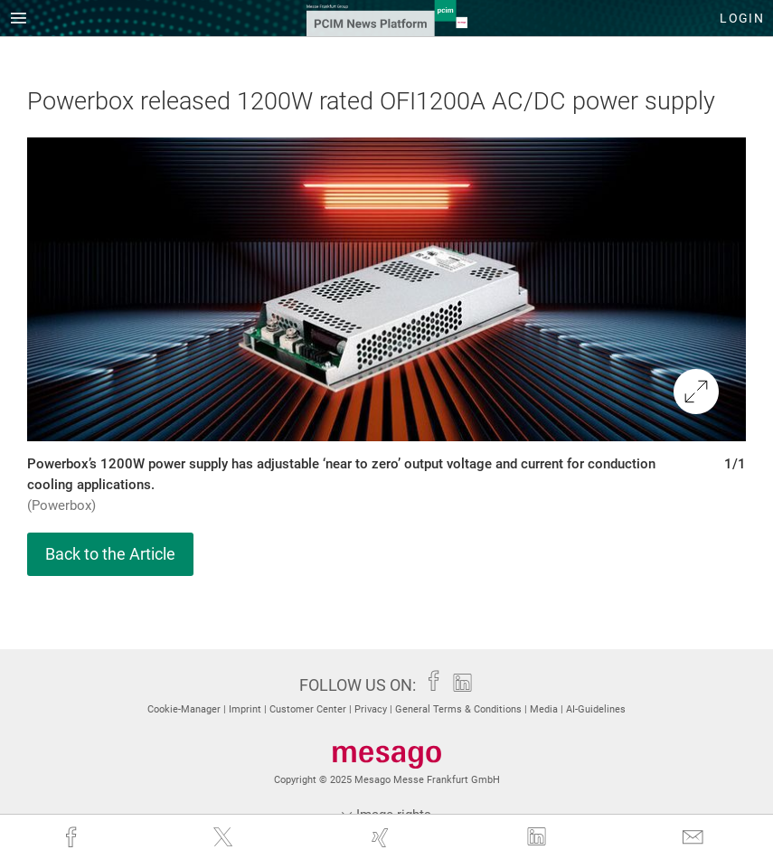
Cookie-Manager (185, 709)
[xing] (382, 837)
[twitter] (225, 837)
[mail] (695, 837)
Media (545, 709)
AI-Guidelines (596, 709)
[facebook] (73, 837)
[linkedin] (538, 837)
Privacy (372, 709)
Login (742, 18)
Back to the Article (110, 553)
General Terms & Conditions (459, 709)
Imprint (246, 709)
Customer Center (309, 709)
